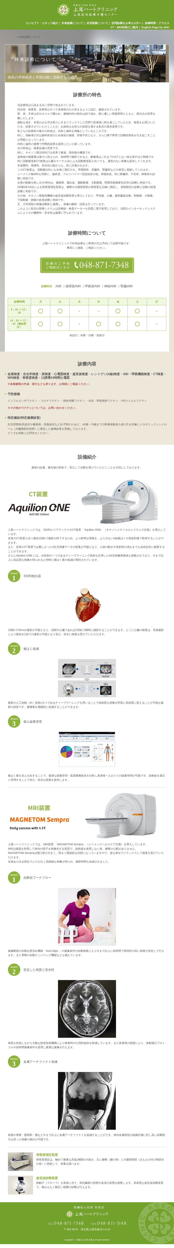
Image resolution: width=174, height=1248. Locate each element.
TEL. (66, 1228)
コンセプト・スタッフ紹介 (38, 24)
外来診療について (70, 24)
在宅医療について (96, 24)
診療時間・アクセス (157, 24)
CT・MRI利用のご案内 (123, 30)
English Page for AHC (155, 30)
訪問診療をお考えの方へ (126, 24)
